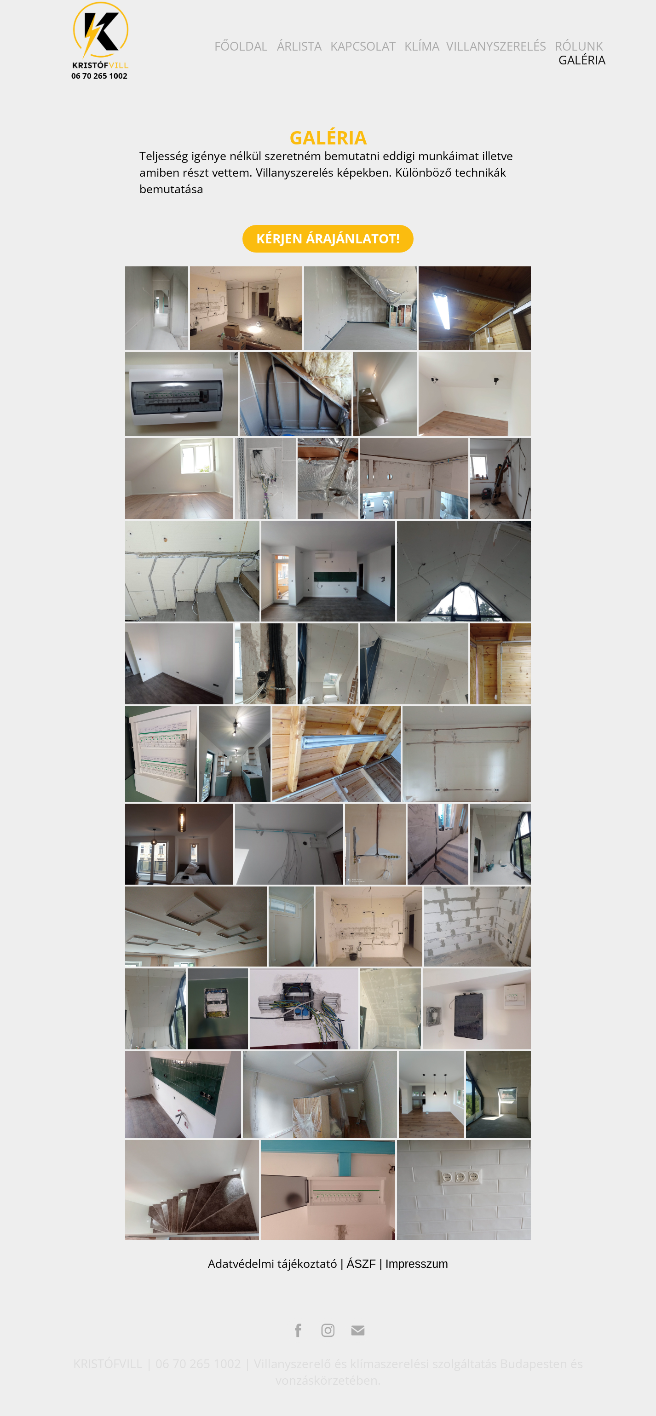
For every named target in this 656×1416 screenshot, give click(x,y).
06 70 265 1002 (99, 75)
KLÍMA (421, 46)
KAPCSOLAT (363, 46)
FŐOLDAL (241, 46)
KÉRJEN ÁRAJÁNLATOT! (328, 238)
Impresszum (417, 1263)
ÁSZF (361, 1263)
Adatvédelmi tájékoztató (272, 1263)
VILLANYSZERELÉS (496, 46)
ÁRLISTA (299, 46)
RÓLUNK (579, 46)
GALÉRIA (581, 60)
